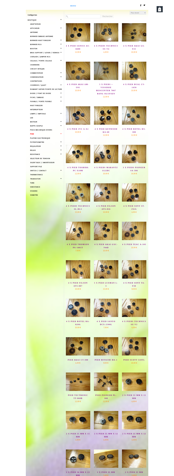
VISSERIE (33, 191)
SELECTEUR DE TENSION (40, 158)
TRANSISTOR (35, 179)
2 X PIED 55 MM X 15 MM (134, 396)
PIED (32, 134)
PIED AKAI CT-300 (78, 360)
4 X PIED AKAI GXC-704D (106, 246)
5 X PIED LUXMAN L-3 (106, 284)
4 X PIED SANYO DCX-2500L (106, 323)
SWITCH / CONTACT (38, 170)
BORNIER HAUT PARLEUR (40, 40)
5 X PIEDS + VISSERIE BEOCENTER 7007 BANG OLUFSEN (106, 89)
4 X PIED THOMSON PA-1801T (78, 246)
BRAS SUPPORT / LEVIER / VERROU (44, 52)
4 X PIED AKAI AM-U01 (78, 86)
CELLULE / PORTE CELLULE (41, 61)
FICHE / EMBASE (37, 97)
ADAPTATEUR (35, 24)
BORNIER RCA (36, 44)
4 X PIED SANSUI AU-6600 (78, 47)
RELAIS (33, 150)
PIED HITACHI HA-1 (106, 360)
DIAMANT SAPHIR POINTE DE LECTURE (46, 89)
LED (31, 118)
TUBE (32, 183)
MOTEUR (33, 122)
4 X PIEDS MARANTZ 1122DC (106, 169)
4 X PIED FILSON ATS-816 (106, 207)
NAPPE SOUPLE (36, 126)
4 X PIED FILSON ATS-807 (78, 284)
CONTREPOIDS (36, 81)
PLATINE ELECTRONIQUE (40, 138)
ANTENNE (34, 32)
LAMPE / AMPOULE (38, 114)
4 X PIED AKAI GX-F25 (134, 47)
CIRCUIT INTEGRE (37, 69)
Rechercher (107, 16)
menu (73, 6)
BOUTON (33, 48)
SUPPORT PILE (36, 166)
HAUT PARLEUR (36, 105)
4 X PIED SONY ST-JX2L (134, 207)
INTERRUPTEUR (36, 109)
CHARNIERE (35, 65)
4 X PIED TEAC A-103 (134, 244)
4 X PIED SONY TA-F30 (134, 284)
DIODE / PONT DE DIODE (40, 93)
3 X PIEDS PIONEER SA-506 (134, 169)
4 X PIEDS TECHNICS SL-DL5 (78, 207)
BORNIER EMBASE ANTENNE (41, 36)
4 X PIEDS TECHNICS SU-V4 (106, 47)
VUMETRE (34, 195)
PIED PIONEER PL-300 (106, 396)
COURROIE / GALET (38, 85)
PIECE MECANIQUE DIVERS (41, 130)
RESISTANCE (35, 154)
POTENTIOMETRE (37, 142)
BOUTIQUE (32, 20)
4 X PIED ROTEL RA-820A (78, 323)
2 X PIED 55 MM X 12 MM (106, 435)
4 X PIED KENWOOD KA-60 (106, 130)
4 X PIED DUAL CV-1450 (134, 86)
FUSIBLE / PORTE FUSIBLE (41, 101)
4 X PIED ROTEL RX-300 (134, 130)
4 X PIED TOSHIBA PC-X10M (78, 169)
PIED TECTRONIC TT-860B (78, 396)
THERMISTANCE (36, 175)
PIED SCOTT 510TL (134, 360)
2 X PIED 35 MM (106, 472)
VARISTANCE (35, 187)
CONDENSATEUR (36, 77)
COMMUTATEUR (36, 73)
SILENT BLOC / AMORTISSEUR (42, 162)
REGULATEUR (35, 146)
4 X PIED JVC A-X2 (78, 129)
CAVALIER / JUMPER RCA (40, 57)
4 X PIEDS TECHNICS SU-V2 (134, 323)
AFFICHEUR (34, 28)
